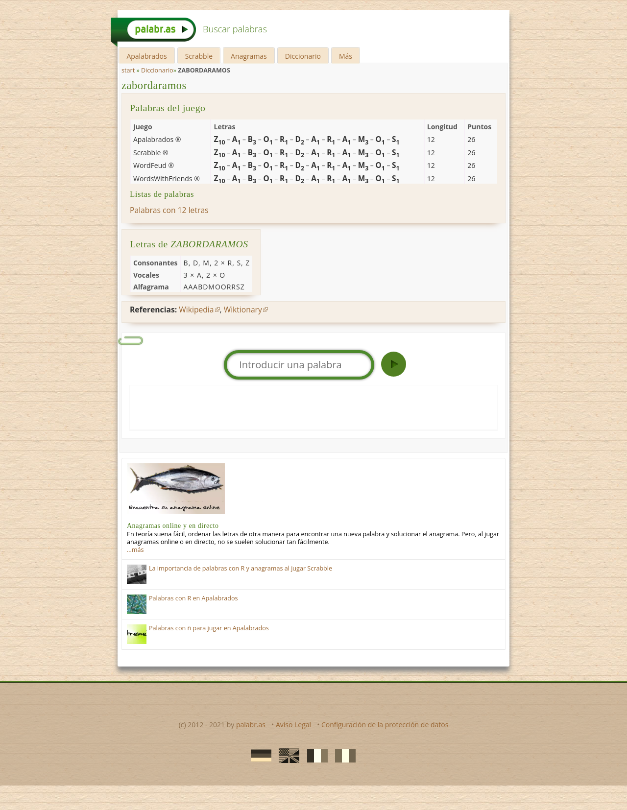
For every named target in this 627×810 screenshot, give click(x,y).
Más (345, 56)
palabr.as (250, 724)
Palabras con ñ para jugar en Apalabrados (209, 628)
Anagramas (249, 56)
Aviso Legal (293, 724)
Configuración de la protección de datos (384, 724)
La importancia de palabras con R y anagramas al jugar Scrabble (240, 568)
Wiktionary (243, 309)
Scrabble (199, 56)
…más (135, 550)
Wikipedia (196, 309)
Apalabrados (146, 56)
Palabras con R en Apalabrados (193, 598)
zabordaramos (154, 85)
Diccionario (303, 56)
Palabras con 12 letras (169, 210)
